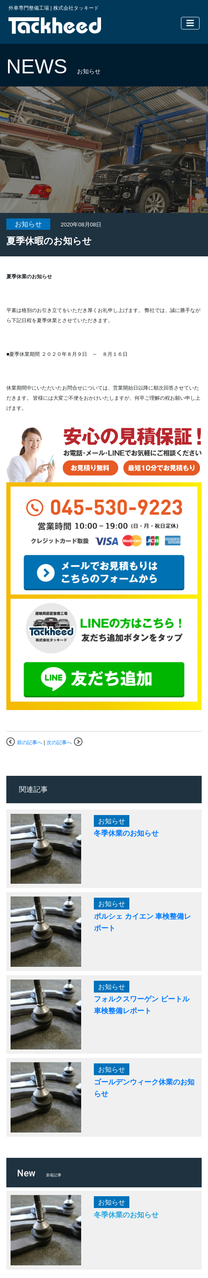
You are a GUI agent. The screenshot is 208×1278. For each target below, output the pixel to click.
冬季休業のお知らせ (126, 833)
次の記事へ (59, 742)
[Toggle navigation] (190, 23)
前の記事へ (29, 742)
